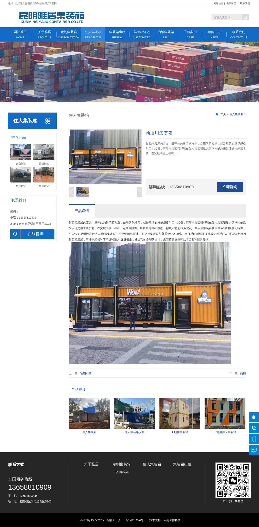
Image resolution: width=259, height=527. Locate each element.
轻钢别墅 (85, 373)
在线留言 (231, 3)
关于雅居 (44, 34)
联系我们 (245, 3)
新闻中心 (214, 34)
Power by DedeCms (91, 520)
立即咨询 (230, 187)
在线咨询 (27, 234)
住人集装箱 (93, 34)
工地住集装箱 (179, 432)
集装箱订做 (142, 34)
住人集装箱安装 (134, 432)
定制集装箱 (69, 34)
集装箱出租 (117, 34)
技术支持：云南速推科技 (163, 520)
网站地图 (218, 3)
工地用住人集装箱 (224, 432)
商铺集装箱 (166, 34)
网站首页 (20, 34)
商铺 (243, 373)
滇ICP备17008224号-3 (132, 520)
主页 (223, 114)
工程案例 (190, 34)
